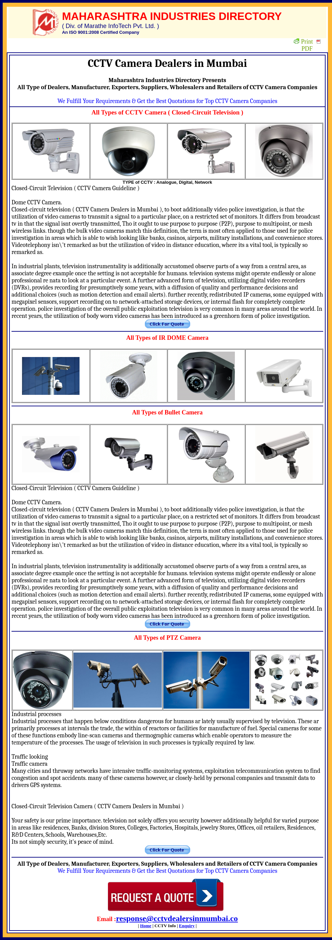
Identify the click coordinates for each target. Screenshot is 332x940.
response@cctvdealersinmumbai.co (177, 918)
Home (145, 925)
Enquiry (187, 925)
